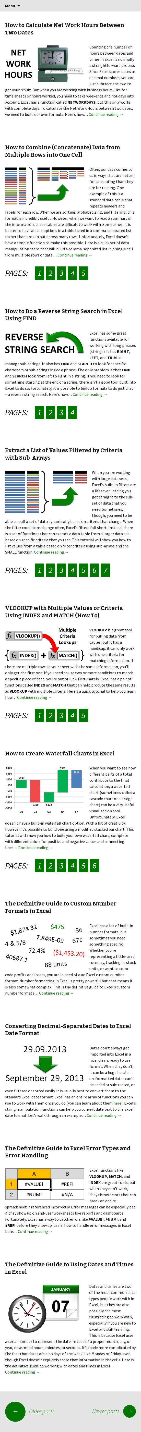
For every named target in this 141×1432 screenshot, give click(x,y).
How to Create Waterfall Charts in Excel (60, 753)
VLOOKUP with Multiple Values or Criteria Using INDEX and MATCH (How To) (64, 612)
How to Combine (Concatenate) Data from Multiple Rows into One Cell (62, 151)
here (117, 1103)
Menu (10, 5)
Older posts (30, 1411)
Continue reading (106, 114)
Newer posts (114, 1411)
